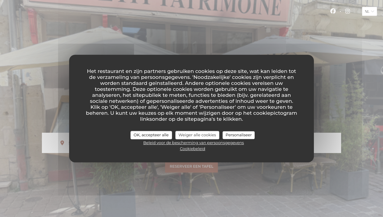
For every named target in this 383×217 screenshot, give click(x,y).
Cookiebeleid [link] (192, 148)
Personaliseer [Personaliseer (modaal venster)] (239, 134)
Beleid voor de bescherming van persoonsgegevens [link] (193, 142)
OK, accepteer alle (151, 134)
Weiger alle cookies (197, 134)
